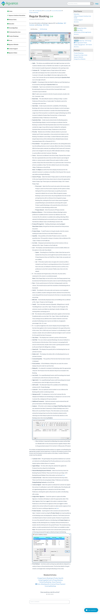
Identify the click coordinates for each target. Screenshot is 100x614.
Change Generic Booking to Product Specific (50, 578)
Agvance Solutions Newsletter (17, 15)
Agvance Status (13, 52)
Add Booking (33, 29)
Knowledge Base (13, 28)
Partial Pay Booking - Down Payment (50, 582)
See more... (76, 21)
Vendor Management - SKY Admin (83, 44)
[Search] (92, 3)
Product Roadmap (13, 36)
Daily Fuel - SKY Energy (82, 40)
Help (96, 4)
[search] (78, 3)
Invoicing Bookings (50, 586)
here (63, 475)
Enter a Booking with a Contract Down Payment (50, 584)
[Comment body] (49, 602)
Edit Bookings (43, 29)
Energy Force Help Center (80, 55)
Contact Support (13, 48)
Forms (10, 40)
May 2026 (78, 30)
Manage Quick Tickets (80, 42)
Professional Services (15, 32)
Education (11, 23)
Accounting (46, 10)
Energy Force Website (79, 59)
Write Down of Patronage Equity (82, 32)
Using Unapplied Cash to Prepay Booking (50, 580)
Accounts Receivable (56, 10)
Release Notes (13, 19)
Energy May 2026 (80, 28)
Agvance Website (13, 44)
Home (10, 11)
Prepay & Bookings (33, 12)
